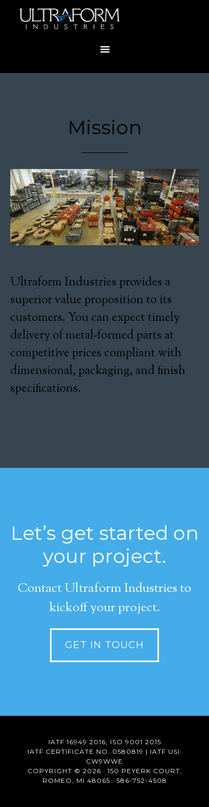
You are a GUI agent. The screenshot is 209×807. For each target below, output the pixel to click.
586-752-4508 (142, 780)
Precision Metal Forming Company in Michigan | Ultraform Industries (104, 19)
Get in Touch (104, 645)
